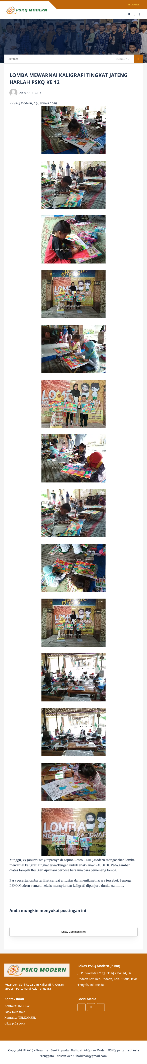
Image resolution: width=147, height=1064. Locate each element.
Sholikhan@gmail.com (91, 1056)
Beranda (13, 58)
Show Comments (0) (73, 931)
